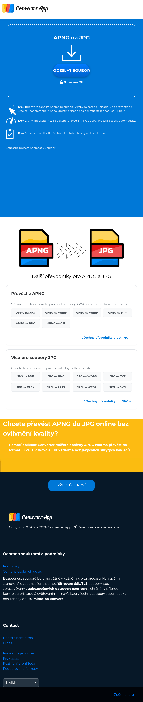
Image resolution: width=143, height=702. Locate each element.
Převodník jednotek (19, 653)
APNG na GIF (56, 323)
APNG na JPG (25, 312)
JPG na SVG (117, 387)
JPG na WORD (87, 376)
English (11, 682)
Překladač (11, 658)
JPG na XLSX (25, 387)
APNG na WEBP (87, 312)
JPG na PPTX (56, 387)
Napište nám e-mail (18, 638)
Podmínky (11, 566)
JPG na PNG (56, 376)
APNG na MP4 (117, 312)
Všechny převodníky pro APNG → (106, 337)
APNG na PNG (25, 323)
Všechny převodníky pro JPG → (108, 401)
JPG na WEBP (87, 387)
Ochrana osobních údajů (22, 571)
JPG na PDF (25, 376)
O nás (7, 643)
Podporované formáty (20, 669)
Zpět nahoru (124, 695)
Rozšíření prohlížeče (19, 663)
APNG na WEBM (56, 312)
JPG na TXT (117, 376)
